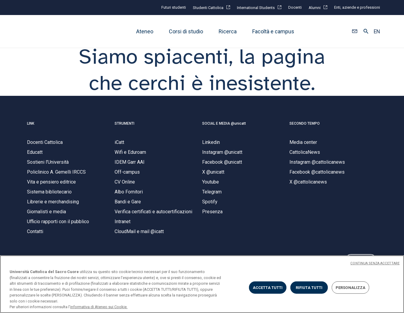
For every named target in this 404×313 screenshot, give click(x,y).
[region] (202, 284)
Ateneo (144, 31)
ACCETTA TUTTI (268, 287)
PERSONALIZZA (351, 287)
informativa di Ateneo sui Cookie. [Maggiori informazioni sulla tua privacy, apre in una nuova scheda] (98, 307)
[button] (354, 31)
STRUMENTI (124, 131)
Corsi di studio (186, 31)
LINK (30, 131)
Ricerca (228, 31)
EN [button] (377, 32)
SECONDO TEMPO (304, 131)
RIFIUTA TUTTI (309, 287)
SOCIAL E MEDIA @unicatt (224, 131)
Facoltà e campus (273, 31)
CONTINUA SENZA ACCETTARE (375, 263)
